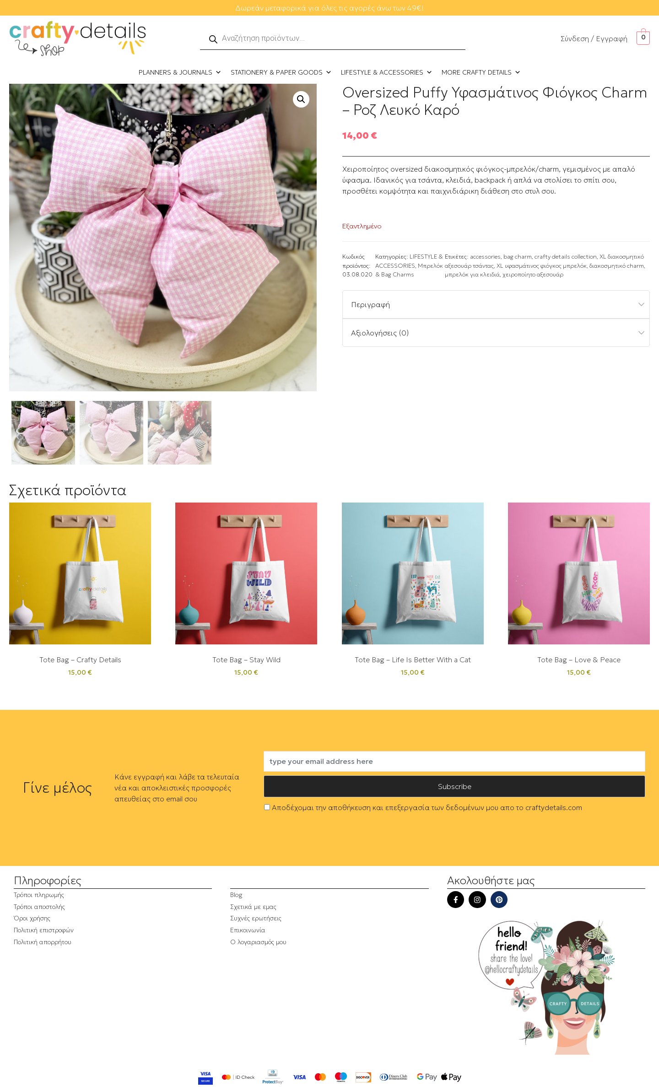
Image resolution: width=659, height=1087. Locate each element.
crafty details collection (566, 256)
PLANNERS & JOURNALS (180, 72)
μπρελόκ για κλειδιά (472, 274)
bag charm (517, 256)
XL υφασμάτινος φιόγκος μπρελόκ (542, 266)
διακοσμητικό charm (616, 266)
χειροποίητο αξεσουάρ (532, 274)
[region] (119, 1004)
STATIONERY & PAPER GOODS (281, 72)
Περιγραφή (370, 304)
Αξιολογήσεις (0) (380, 332)
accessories (485, 256)
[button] (301, 99)
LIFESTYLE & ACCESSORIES (386, 72)
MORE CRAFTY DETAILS (481, 72)
